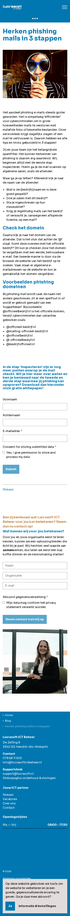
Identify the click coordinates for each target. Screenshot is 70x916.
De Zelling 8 (11, 742)
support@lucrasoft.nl (18, 774)
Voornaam (10, 399)
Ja (10, 906)
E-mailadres (12, 431)
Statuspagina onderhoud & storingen (29, 778)
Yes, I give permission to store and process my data (29, 455)
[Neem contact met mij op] (25, 619)
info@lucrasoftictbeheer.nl (22, 762)
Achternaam (11, 415)
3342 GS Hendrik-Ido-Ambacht (25, 747)
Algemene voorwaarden (17, 878)
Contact (9, 808)
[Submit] (11, 469)
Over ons (9, 803)
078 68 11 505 (12, 758)
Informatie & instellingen (37, 906)
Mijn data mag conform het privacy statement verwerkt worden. (29, 605)
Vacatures (10, 799)
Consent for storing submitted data (29, 447)
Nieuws (8, 489)
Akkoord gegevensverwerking (25, 597)
